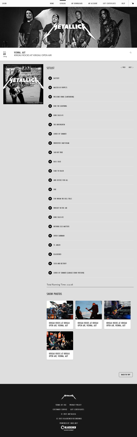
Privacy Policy (75, 404)
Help (123, 3)
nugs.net (74, 423)
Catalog (63, 3)
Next (131, 67)
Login (4, 3)
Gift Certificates (109, 3)
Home (52, 3)
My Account (92, 3)
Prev (122, 67)
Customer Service (60, 409)
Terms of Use (61, 404)
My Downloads (77, 3)
